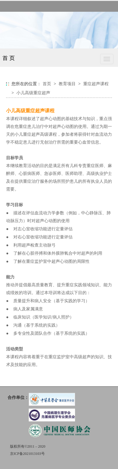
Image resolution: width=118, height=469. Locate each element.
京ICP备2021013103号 (27, 454)
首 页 (8, 58)
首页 (47, 84)
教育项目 (67, 84)
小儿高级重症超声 (33, 93)
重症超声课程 (96, 84)
